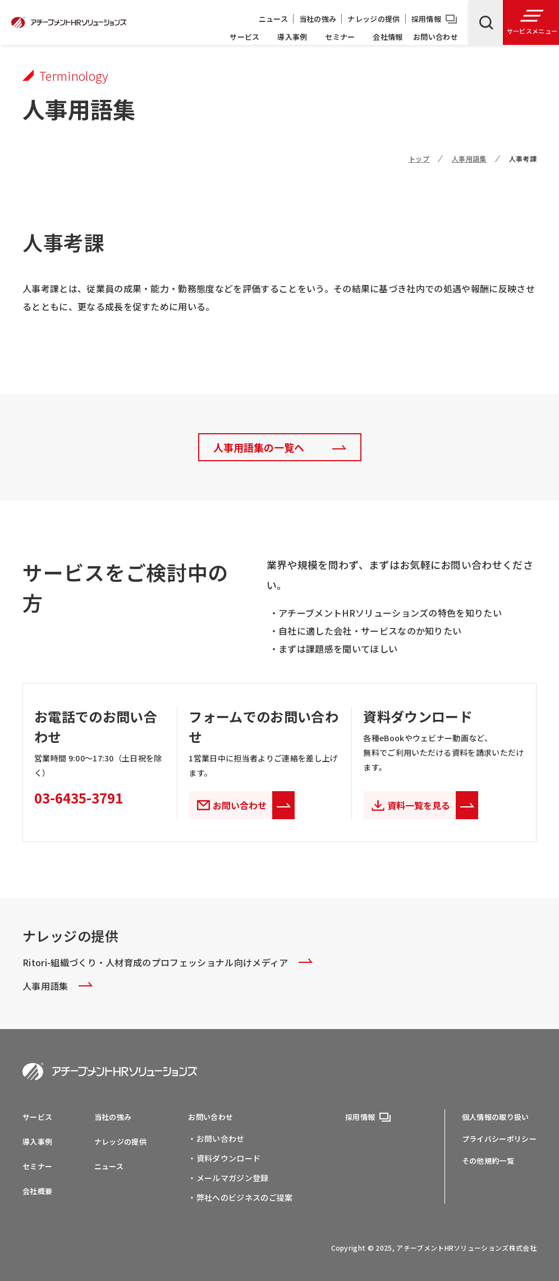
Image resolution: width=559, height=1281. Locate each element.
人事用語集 (469, 158)
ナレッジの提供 (373, 18)
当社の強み (318, 18)
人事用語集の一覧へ (258, 447)
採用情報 (426, 18)
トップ (419, 158)
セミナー (340, 36)
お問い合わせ (435, 36)
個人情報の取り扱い (495, 1117)
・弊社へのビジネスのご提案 (240, 1197)
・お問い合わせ (216, 1138)
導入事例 (292, 36)
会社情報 (387, 36)
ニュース (273, 18)
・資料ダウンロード (224, 1158)
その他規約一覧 (488, 1160)
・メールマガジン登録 (228, 1177)
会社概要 (37, 1191)
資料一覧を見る (432, 805)
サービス (244, 36)
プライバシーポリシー (499, 1138)
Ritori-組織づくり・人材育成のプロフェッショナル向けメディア (167, 962)
